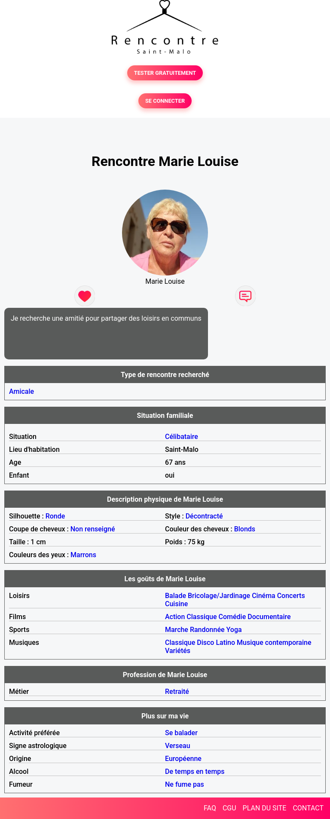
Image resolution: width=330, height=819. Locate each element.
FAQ (210, 808)
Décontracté (204, 516)
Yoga (234, 630)
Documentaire (269, 617)
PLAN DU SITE (265, 808)
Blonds (244, 529)
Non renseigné (92, 529)
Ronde (55, 516)
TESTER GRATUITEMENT (165, 73)
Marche (176, 630)
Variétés (177, 651)
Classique (201, 617)
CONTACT (308, 808)
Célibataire (181, 437)
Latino (225, 642)
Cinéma (263, 596)
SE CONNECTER (165, 101)
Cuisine (176, 604)
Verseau (177, 746)
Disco (205, 642)
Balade (175, 596)
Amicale (21, 391)
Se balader (181, 733)
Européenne (183, 759)
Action (175, 617)
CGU (229, 808)
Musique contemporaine (274, 642)
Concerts (291, 596)
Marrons (83, 555)
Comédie (232, 617)
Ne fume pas (184, 784)
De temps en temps (195, 771)
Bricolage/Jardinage (219, 596)
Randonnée (207, 630)
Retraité (177, 691)
